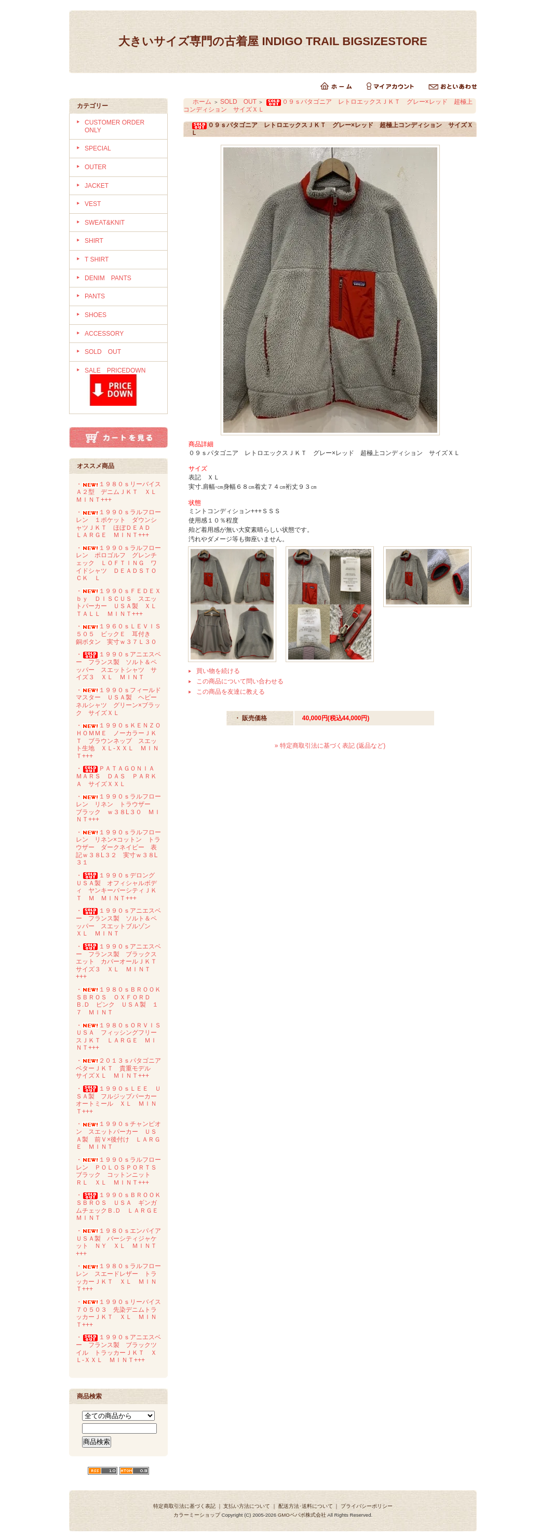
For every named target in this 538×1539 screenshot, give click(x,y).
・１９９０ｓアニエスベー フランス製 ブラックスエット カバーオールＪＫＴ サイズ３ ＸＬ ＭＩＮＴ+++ (119, 962)
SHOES (95, 315)
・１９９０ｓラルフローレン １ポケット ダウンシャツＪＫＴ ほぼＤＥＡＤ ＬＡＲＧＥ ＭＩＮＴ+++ (118, 524)
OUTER (95, 167)
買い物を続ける (218, 671)
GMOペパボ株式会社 (302, 1515)
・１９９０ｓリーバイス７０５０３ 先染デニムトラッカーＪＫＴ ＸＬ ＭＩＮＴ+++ (118, 1313)
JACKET (97, 185)
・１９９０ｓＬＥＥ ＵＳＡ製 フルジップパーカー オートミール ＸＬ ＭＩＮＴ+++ (119, 1100)
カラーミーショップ (196, 1515)
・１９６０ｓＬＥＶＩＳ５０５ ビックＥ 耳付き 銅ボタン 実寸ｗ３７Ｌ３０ (118, 634)
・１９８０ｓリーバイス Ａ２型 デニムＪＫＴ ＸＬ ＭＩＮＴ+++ (121, 491)
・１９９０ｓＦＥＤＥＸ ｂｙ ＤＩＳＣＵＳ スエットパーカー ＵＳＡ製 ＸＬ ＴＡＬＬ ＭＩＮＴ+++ (121, 602)
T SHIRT (97, 259)
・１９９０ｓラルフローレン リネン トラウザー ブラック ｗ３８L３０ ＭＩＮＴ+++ (118, 808)
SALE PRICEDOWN (122, 388)
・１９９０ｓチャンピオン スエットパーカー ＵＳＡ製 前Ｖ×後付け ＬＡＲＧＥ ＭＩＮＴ (118, 1135)
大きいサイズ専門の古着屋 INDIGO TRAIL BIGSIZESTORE (278, 41)
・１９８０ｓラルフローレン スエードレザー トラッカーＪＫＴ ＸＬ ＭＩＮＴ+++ (118, 1277)
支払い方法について (246, 1506)
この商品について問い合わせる (240, 681)
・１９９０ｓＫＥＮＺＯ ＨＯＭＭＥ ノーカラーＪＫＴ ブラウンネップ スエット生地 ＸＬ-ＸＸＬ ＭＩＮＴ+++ (121, 741)
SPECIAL (98, 148)
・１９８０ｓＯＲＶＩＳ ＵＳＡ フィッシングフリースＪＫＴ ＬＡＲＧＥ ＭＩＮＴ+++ (121, 1037)
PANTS (95, 296)
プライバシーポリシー (367, 1506)
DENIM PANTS (108, 278)
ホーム (202, 101)
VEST (93, 204)
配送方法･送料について (305, 1506)
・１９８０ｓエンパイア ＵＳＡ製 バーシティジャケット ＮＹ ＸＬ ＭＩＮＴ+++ (121, 1242)
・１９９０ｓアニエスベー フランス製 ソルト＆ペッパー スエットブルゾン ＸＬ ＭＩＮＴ (118, 922)
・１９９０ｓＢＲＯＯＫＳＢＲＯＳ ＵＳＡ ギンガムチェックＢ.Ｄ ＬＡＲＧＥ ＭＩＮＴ (120, 1206)
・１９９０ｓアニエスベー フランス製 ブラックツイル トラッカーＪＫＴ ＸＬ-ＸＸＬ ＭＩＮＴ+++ (118, 1349)
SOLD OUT (103, 351)
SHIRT (94, 240)
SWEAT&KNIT (105, 222)
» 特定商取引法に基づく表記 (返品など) (330, 745)
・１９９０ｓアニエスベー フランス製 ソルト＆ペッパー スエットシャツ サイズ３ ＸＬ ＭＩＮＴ (118, 666)
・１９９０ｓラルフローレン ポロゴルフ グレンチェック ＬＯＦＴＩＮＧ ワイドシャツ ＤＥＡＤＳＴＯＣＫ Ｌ (118, 563)
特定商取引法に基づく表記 (184, 1506)
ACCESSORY (104, 333)
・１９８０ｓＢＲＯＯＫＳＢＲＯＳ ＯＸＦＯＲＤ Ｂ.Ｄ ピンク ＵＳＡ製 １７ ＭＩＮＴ (118, 1001)
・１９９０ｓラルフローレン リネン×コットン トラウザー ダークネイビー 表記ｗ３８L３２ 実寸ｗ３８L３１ (118, 848)
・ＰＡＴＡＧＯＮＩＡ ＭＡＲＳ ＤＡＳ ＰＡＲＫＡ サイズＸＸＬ (118, 776)
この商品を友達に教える (230, 691)
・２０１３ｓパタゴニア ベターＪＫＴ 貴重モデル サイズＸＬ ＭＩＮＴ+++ (121, 1068)
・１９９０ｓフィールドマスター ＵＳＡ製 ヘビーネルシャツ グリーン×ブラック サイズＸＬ (118, 701)
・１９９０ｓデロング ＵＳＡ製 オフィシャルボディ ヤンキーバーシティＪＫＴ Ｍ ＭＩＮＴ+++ (118, 887)
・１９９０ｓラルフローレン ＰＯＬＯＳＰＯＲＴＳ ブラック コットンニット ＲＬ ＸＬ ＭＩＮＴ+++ (119, 1171)
